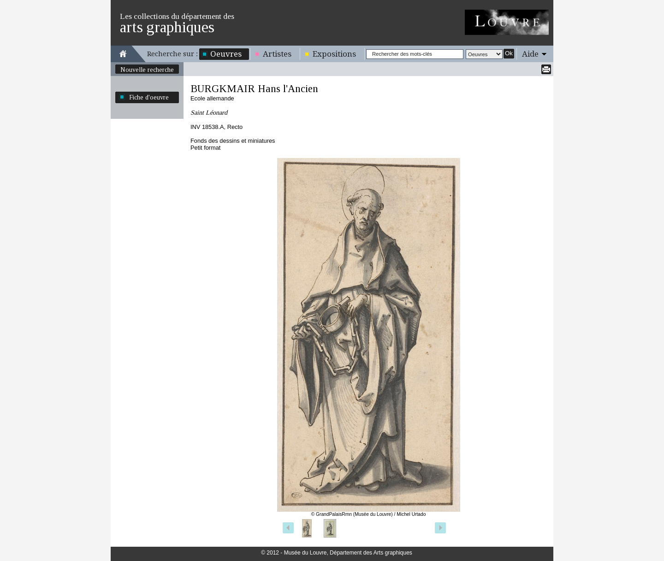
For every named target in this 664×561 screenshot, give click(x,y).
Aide (530, 53)
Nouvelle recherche (147, 69)
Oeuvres (226, 53)
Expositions (334, 53)
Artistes (277, 53)
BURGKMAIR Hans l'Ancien (254, 88)
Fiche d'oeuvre (149, 97)
